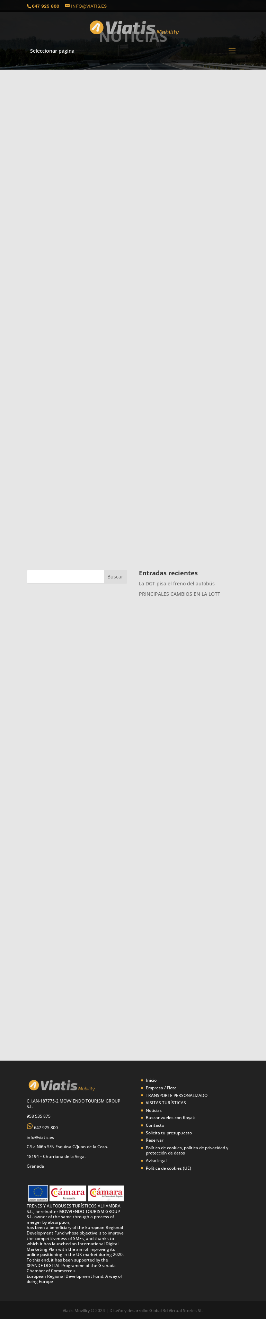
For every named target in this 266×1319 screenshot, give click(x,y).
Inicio (151, 1080)
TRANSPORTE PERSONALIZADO (176, 1095)
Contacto (155, 1125)
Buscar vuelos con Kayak (170, 1118)
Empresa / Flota (161, 1088)
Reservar (154, 1140)
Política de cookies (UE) (168, 1168)
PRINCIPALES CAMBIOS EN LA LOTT (179, 594)
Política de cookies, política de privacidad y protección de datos (187, 1150)
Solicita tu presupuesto (169, 1133)
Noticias (154, 1110)
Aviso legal (156, 1160)
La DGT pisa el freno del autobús (177, 583)
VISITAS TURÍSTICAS (166, 1103)
